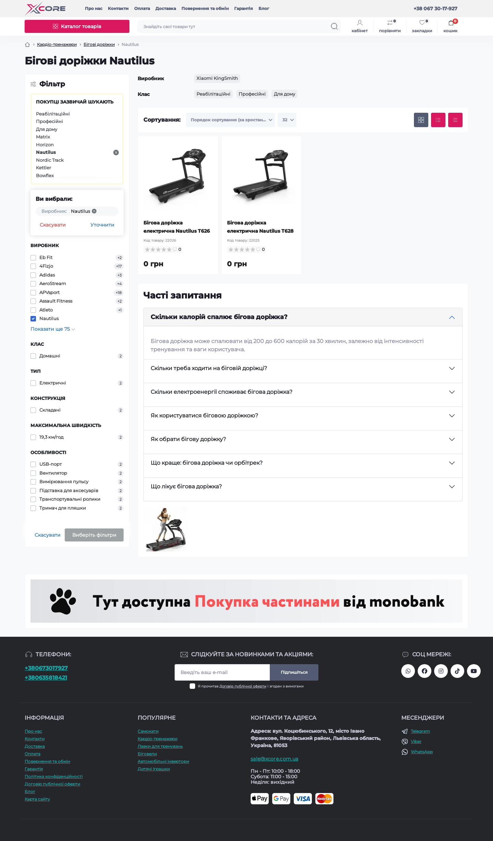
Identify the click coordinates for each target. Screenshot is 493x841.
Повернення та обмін (205, 8)
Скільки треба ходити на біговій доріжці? (209, 368)
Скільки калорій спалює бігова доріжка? (219, 317)
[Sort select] (230, 120)
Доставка (165, 8)
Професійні (49, 121)
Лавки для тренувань (160, 746)
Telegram (420, 731)
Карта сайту (37, 799)
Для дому (46, 129)
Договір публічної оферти (242, 686)
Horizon (45, 144)
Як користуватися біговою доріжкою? (204, 415)
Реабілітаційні (53, 114)
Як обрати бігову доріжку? (188, 439)
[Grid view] (421, 120)
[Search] (334, 26)
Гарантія (243, 8)
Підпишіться (294, 672)
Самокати (148, 731)
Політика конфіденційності (54, 776)
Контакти (118, 8)
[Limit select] (287, 120)
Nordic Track (50, 160)
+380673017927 (46, 668)
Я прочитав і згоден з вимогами (251, 686)
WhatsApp (422, 751)
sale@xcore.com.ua (274, 759)
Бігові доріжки (99, 44)
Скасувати (53, 225)
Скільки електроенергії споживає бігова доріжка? (221, 392)
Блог (263, 8)
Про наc (93, 8)
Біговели (147, 753)
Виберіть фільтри (94, 535)
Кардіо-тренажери (57, 44)
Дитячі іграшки (154, 768)
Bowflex (45, 175)
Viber (416, 741)
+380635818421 (46, 677)
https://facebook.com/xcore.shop (424, 671)
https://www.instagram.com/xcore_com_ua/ (441, 671)
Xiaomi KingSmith (217, 78)
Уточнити (102, 225)
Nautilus (77, 152)
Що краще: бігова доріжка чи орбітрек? (207, 463)
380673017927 (408, 671)
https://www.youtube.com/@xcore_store (474, 671)
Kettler (43, 167)
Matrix (43, 136)
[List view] (438, 120)
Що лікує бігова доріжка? (186, 486)
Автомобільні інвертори (163, 761)
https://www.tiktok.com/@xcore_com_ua (457, 671)
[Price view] (455, 120)
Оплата (142, 8)
